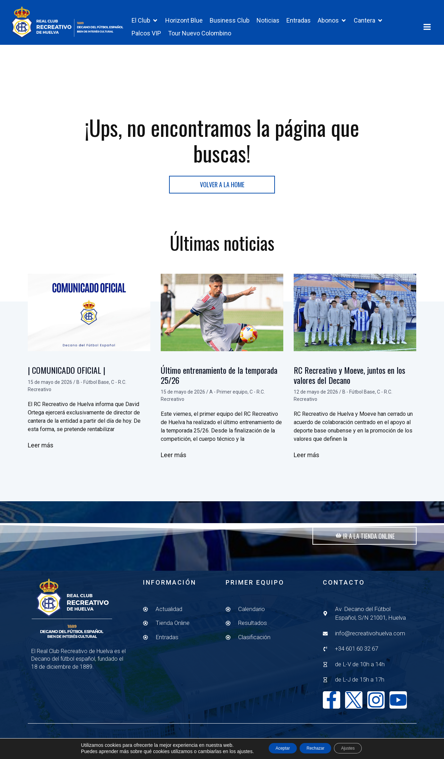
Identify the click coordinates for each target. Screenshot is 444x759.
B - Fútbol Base (92, 390)
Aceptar (273, 748)
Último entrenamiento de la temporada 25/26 (219, 383)
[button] (145, 20)
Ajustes (358, 748)
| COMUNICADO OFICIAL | (66, 378)
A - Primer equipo (228, 400)
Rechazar (315, 748)
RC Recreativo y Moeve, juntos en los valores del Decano (349, 383)
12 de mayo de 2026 (316, 400)
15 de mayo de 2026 (50, 390)
